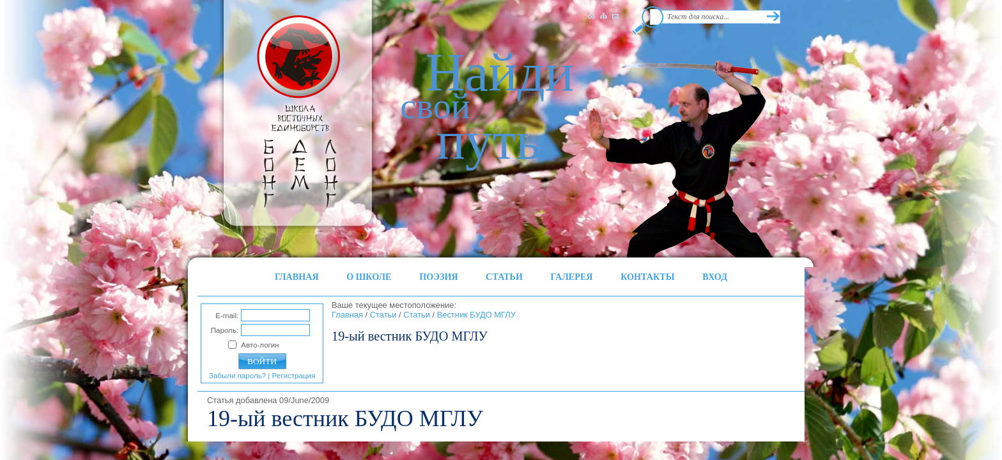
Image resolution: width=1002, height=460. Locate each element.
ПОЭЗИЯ (438, 277)
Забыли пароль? (237, 375)
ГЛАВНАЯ (297, 277)
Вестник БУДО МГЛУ (476, 314)
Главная (347, 314)
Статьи (383, 314)
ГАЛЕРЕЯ (572, 277)
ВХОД (714, 277)
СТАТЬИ (504, 277)
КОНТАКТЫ (647, 277)
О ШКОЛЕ (368, 277)
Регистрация (294, 375)
